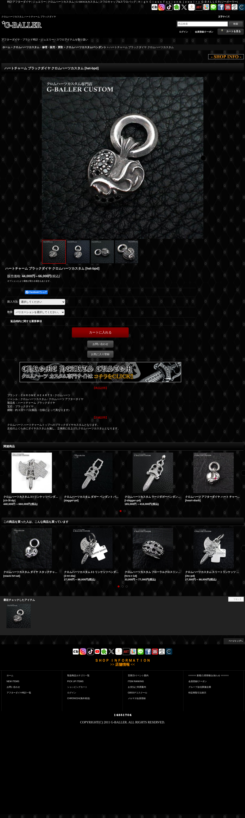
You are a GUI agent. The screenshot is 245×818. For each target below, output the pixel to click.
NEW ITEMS (13, 681)
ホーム (10, 675)
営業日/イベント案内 (138, 675)
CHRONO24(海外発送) (78, 698)
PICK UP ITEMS (75, 681)
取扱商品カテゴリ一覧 (78, 675)
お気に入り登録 (100, 354)
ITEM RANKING (136, 681)
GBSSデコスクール (137, 692)
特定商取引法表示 (197, 692)
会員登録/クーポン (204, 32)
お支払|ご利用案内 (137, 687)
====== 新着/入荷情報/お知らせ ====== (208, 675)
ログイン (183, 32)
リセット (237, 599)
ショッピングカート (77, 687)
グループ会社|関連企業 (199, 687)
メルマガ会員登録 (137, 698)
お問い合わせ (100, 344)
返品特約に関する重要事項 (26, 321)
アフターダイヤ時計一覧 (19, 692)
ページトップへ (236, 641)
